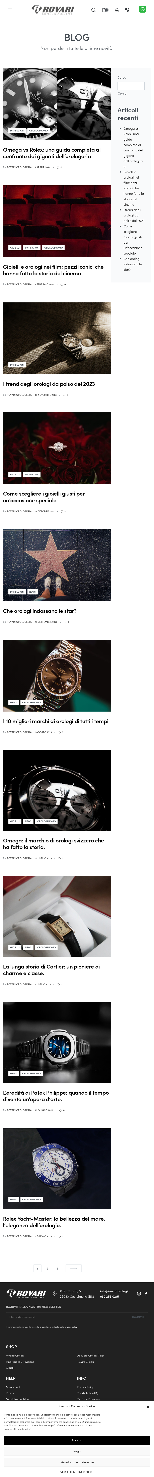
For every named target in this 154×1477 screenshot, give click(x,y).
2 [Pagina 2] (47, 1269)
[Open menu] (10, 10)
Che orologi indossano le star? (133, 264)
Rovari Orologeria (19, 167)
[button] (148, 1406)
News (34, 592)
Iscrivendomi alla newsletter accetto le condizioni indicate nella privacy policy (41, 1327)
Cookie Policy (67, 1471)
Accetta (77, 1440)
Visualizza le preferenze (77, 1462)
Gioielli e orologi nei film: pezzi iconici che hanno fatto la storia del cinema (134, 188)
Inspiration (17, 130)
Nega (77, 1451)
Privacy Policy (84, 1471)
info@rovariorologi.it (115, 1291)
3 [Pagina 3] (57, 1269)
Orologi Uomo (40, 130)
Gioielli (15, 247)
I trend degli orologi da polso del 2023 (134, 215)
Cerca (122, 77)
